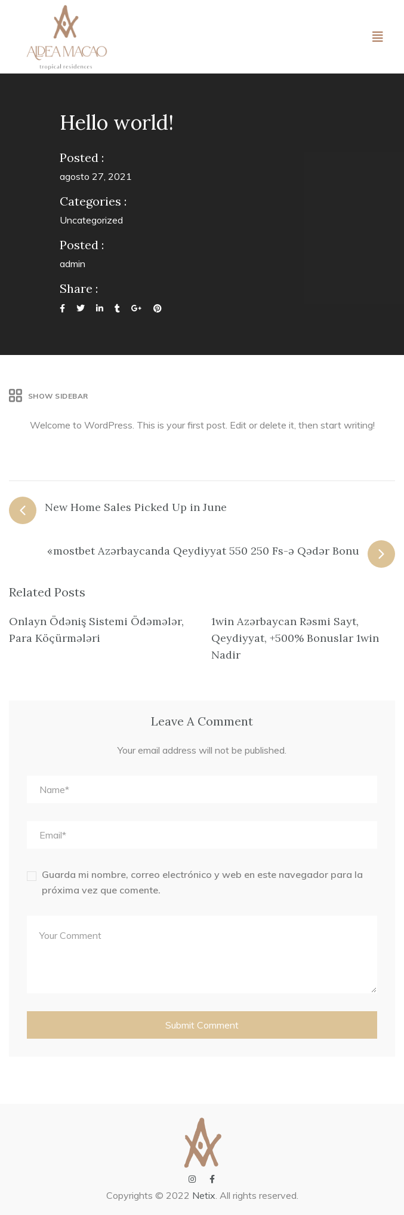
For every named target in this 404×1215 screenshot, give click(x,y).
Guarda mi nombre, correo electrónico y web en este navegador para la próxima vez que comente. (202, 882)
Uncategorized (91, 220)
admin (72, 264)
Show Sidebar (48, 396)
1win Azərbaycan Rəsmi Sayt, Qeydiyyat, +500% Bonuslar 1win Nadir (295, 638)
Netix (203, 1195)
